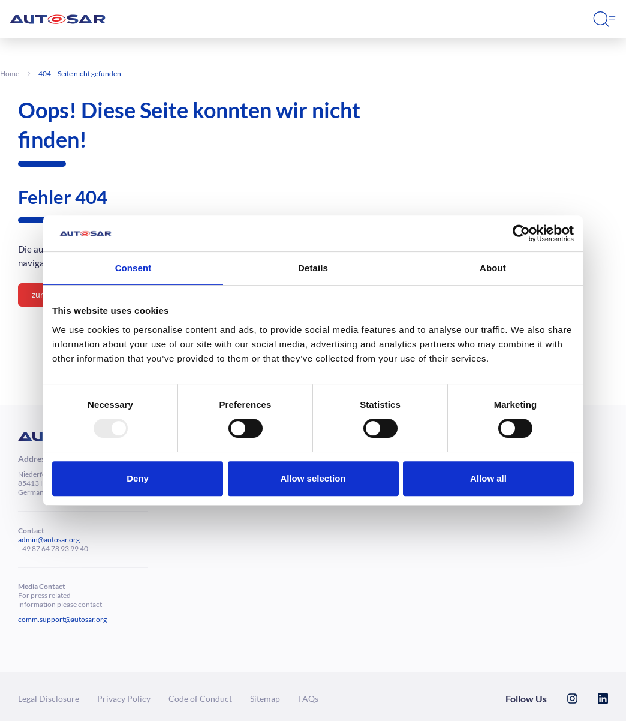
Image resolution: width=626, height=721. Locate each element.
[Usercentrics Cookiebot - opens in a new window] (521, 233)
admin (28, 539)
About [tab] (493, 268)
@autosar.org (59, 539)
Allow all (488, 478)
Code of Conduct (200, 698)
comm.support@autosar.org (62, 619)
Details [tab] (313, 268)
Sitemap (265, 698)
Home (9, 73)
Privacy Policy (124, 698)
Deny (138, 478)
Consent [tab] (133, 268)
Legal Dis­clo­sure (48, 698)
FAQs (308, 698)
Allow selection (312, 478)
